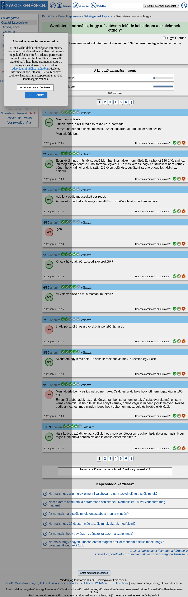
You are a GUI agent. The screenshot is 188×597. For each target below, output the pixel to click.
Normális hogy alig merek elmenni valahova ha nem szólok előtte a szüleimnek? (103, 493)
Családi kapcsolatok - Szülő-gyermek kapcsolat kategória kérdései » (141, 554)
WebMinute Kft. (104, 583)
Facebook (122, 583)
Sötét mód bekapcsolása (94, 572)
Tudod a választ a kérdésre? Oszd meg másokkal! (115, 471)
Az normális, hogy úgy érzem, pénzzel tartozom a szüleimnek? (91, 533)
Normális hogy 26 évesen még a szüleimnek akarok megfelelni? (92, 523)
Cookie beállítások (81, 583)
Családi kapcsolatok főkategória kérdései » (159, 550)
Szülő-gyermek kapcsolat (98, 16)
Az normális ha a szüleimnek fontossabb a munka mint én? (89, 513)
